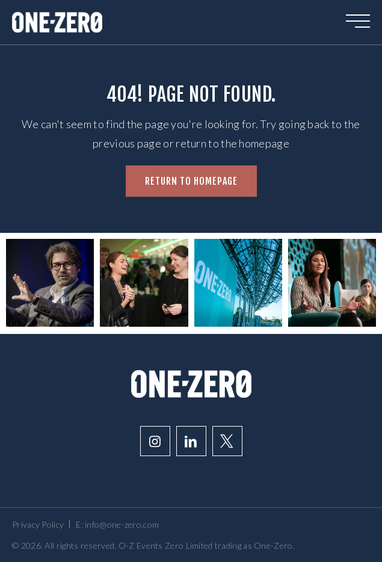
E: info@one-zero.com (117, 524)
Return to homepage (191, 181)
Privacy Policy (38, 524)
